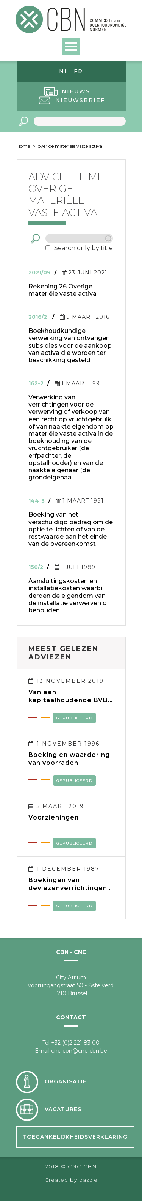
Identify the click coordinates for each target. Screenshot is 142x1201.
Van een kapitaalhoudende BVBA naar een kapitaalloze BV (70, 696)
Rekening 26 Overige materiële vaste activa (62, 290)
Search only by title (83, 248)
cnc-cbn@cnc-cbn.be (79, 1050)
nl (64, 71)
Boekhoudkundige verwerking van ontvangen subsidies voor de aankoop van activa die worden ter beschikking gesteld (70, 345)
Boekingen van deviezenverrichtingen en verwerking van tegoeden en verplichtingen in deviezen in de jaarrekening (67, 884)
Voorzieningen (53, 817)
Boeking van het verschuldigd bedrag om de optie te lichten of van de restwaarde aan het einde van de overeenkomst (70, 529)
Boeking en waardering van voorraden (69, 758)
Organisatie (66, 1081)
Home (23, 146)
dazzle (88, 1179)
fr (78, 71)
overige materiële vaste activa (70, 146)
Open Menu (71, 46)
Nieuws (76, 91)
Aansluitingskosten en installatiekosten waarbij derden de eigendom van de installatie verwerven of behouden (68, 595)
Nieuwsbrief (80, 100)
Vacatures (63, 1109)
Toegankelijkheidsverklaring (75, 1136)
